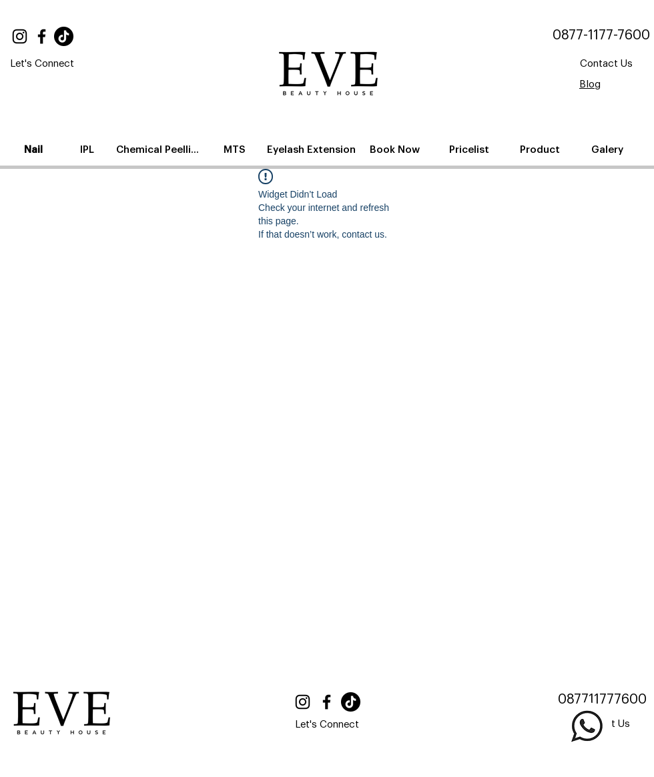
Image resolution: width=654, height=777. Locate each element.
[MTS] (235, 149)
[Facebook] (41, 36)
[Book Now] (395, 149)
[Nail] (34, 149)
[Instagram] (19, 36)
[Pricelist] (470, 149)
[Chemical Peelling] (160, 149)
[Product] (541, 149)
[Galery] (608, 149)
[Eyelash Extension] (312, 149)
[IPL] (88, 149)
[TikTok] (63, 36)
